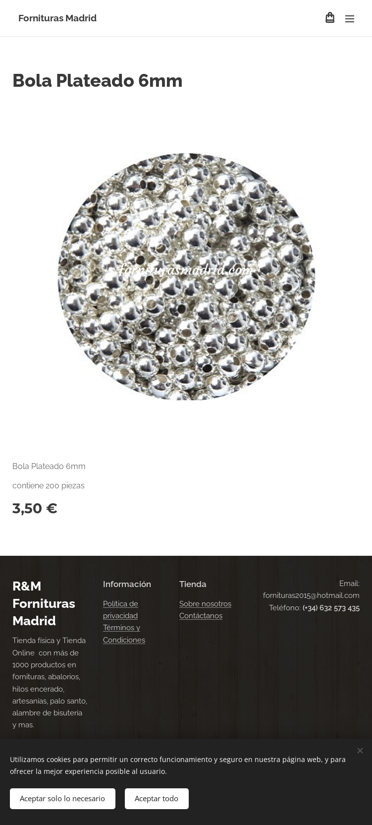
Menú (349, 18)
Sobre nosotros (205, 603)
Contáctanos (200, 615)
